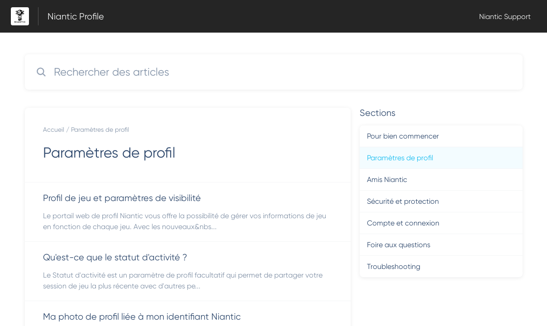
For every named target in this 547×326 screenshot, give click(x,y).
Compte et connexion (403, 223)
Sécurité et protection (403, 201)
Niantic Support (505, 16)
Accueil (53, 129)
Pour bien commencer (403, 136)
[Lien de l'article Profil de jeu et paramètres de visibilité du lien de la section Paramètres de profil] (188, 212)
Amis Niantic (387, 179)
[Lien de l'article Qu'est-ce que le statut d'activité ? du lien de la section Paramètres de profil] (188, 271)
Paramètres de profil (100, 129)
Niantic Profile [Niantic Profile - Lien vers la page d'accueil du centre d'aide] (76, 16)
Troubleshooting (393, 266)
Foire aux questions (398, 244)
